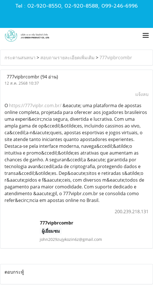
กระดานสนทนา (20, 57)
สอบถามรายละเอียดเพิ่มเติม (67, 57)
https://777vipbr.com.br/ (35, 105)
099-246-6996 (119, 6)
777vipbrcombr (115, 57)
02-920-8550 (44, 6)
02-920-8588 (81, 6)
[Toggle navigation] (145, 36)
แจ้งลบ (141, 94)
